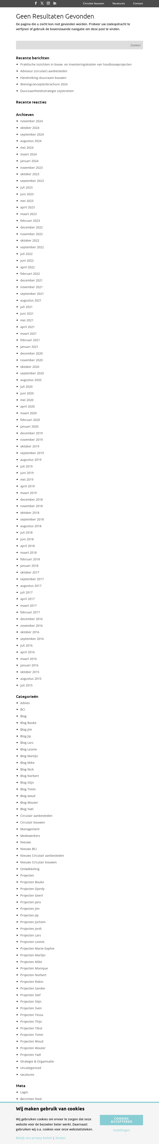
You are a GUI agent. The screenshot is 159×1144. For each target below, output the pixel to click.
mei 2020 (26, 400)
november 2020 (31, 360)
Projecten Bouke (32, 882)
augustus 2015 (30, 679)
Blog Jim (26, 729)
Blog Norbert (29, 776)
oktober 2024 (29, 128)
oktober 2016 (29, 632)
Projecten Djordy (32, 889)
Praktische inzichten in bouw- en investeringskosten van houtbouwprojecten (76, 64)
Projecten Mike (31, 962)
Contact (138, 3)
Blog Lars (26, 743)
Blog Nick (27, 769)
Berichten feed (31, 1099)
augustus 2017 (30, 586)
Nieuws (25, 842)
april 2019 (27, 486)
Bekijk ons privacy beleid (34, 1137)
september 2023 (32, 181)
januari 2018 (29, 566)
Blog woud (27, 796)
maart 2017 (28, 605)
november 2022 (31, 234)
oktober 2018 (29, 513)
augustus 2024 (30, 141)
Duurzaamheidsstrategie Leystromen (47, 91)
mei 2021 (26, 320)
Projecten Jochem (33, 922)
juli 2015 (26, 685)
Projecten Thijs (31, 1021)
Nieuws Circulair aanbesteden (42, 855)
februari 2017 (30, 612)
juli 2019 (26, 466)
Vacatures (118, 3)
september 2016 (32, 639)
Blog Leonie (28, 749)
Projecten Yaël (30, 1055)
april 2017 (27, 599)
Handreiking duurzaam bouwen (43, 78)
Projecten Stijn (30, 1001)
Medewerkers (30, 836)
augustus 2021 (30, 300)
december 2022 (31, 227)
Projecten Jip (29, 915)
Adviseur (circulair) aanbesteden (43, 71)
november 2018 (31, 506)
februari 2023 (30, 221)
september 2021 (32, 294)
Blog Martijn (29, 756)
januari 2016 (29, 665)
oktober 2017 (29, 572)
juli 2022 (26, 254)
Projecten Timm (31, 1035)
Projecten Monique (34, 968)
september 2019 (32, 453)
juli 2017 (26, 592)
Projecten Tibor (31, 1028)
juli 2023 (26, 187)
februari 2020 (30, 420)
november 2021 (31, 287)
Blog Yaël (26, 809)
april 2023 (27, 207)
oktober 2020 (29, 367)
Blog (23, 716)
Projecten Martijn (33, 955)
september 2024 (32, 134)
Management (29, 829)
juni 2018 (27, 539)
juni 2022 (27, 260)
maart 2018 (28, 552)
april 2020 (27, 406)
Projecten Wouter (33, 1048)
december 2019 (31, 433)
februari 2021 (30, 340)
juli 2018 (26, 532)
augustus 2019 (30, 460)
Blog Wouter (29, 802)
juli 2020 (26, 386)
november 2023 (31, 168)
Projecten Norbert (33, 975)
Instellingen (121, 1130)
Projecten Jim (29, 908)
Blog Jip (25, 736)
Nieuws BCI (28, 849)
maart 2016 (28, 659)
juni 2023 (27, 194)
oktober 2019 (29, 446)
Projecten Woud (31, 1041)
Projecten (27, 875)
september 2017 (32, 579)
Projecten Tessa (31, 1015)
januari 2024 (29, 161)
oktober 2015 (29, 672)
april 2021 (27, 327)
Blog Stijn (27, 782)
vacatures (27, 1074)
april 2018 (27, 546)
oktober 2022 (29, 240)
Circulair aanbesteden (36, 816)
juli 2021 (26, 307)
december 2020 (31, 353)
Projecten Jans (30, 902)
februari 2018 (30, 559)
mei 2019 (26, 479)
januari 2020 (29, 426)
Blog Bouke (28, 723)
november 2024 (31, 121)
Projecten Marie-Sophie (37, 948)
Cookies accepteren (121, 1120)
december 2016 (31, 619)
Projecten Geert (31, 895)
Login (24, 1092)
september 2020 (32, 373)
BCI (22, 709)
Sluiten (60, 1137)
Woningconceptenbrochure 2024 (44, 84)
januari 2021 (29, 347)
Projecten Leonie (32, 942)
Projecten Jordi (31, 929)
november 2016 (31, 626)
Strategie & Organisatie (37, 1061)
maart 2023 (28, 214)
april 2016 (27, 652)
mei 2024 (26, 147)
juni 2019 (27, 473)
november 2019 (31, 440)
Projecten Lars (30, 935)
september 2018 (32, 519)
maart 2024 (28, 154)
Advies (25, 703)
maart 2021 (28, 333)
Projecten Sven (31, 1008)
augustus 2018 (30, 526)
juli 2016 (26, 645)
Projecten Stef (30, 995)
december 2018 (31, 499)
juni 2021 (27, 313)
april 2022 (27, 267)
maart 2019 (28, 493)
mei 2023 (26, 201)
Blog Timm (28, 789)
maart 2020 (28, 413)
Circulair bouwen (93, 3)
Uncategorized (30, 1068)
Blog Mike (27, 763)
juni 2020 (27, 393)
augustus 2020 (30, 380)
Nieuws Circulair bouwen (38, 862)
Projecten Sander (32, 988)
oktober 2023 (29, 174)
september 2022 (32, 247)
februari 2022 (30, 274)
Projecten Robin (31, 982)
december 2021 (31, 280)
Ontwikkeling (29, 869)
